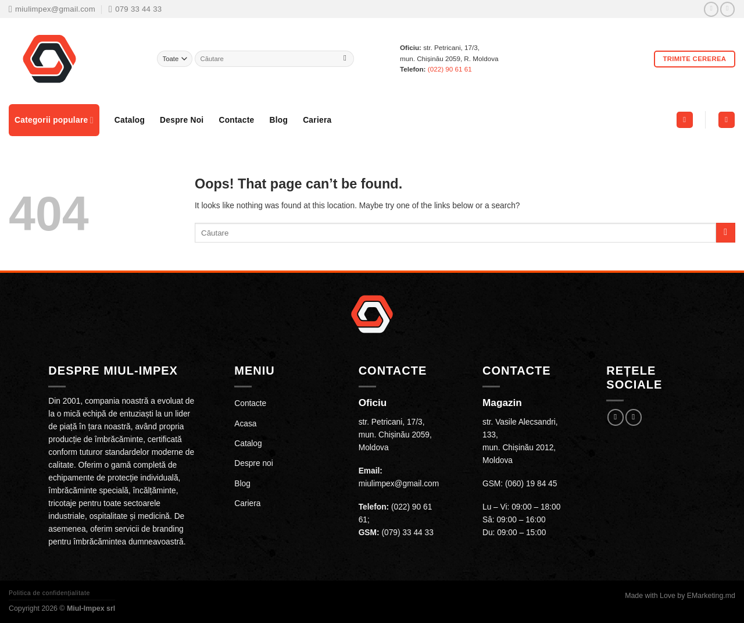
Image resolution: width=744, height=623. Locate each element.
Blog (278, 120)
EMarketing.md (711, 596)
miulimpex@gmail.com (399, 483)
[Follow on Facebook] (711, 9)
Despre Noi (181, 120)
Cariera (317, 120)
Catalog (130, 120)
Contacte (236, 120)
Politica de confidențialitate (49, 592)
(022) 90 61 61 (450, 69)
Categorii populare (54, 120)
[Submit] (345, 59)
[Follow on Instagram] (727, 9)
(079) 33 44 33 (407, 532)
